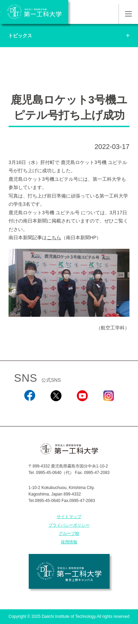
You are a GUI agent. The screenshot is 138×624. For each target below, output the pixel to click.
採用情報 (69, 542)
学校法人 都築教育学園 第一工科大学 (34, 12)
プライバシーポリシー (69, 525)
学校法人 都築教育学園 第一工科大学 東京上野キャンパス (69, 571)
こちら (54, 237)
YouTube (82, 410)
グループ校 (69, 533)
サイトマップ (69, 516)
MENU (128, 14)
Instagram (108, 410)
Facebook (29, 410)
